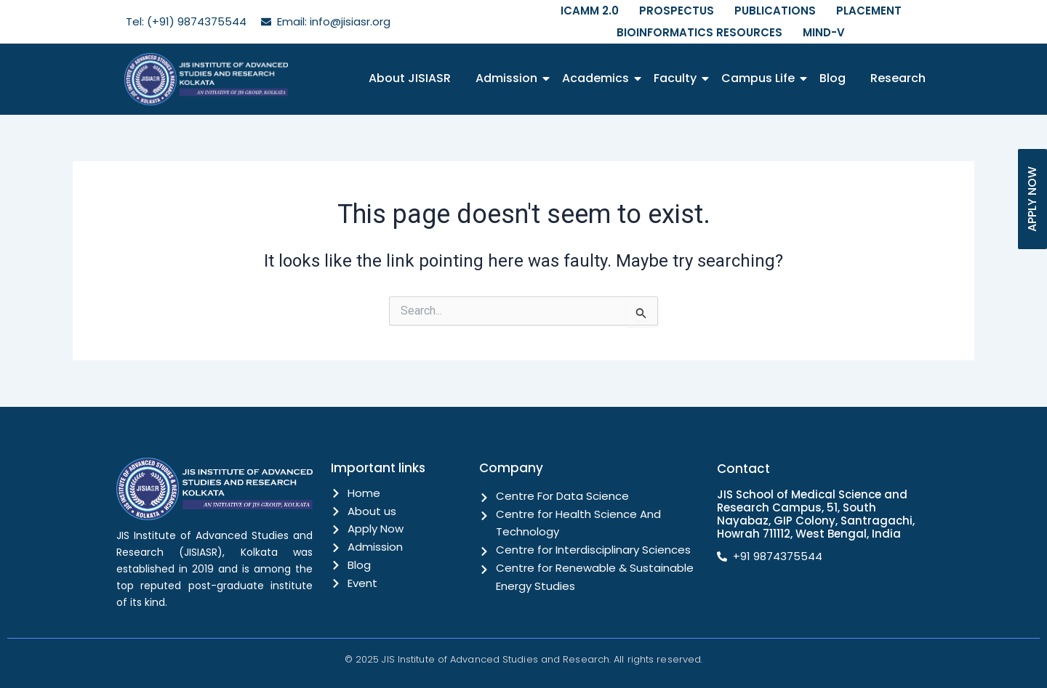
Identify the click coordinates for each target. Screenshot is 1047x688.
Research (898, 78)
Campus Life (760, 78)
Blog (832, 78)
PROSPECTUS (676, 10)
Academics (598, 78)
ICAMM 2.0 (590, 10)
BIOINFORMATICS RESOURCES (699, 32)
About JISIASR (410, 78)
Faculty (678, 78)
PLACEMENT (869, 10)
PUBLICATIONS (775, 10)
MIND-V (824, 32)
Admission (509, 78)
